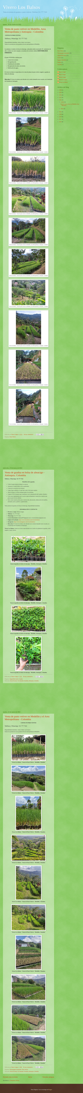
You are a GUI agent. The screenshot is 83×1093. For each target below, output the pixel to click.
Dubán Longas (62, 77)
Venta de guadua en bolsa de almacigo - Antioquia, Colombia (25, 474)
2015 (60, 121)
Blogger (50, 1089)
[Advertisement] (28, 453)
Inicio (30, 1077)
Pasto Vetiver (13, 436)
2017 (60, 119)
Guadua (21, 679)
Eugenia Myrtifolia (61, 60)
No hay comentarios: (29, 434)
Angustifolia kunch (14, 679)
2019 (60, 116)
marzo (62, 108)
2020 (60, 114)
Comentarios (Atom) (14, 1080)
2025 (60, 92)
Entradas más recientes (10, 1077)
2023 (60, 97)
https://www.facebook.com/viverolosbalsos (29, 519)
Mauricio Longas (63, 79)
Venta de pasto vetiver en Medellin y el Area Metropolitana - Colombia (27, 718)
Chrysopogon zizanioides (15, 1069)
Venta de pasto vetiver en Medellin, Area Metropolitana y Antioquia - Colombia (25, 30)
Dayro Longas (62, 72)
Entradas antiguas (48, 1077)
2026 (60, 90)
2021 (60, 111)
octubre (62, 102)
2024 (60, 95)
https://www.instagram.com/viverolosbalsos (24, 521)
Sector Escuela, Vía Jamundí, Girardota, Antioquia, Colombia (24, 680)
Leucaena (59, 64)
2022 (60, 100)
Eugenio (59, 62)
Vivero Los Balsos (21, 7)
